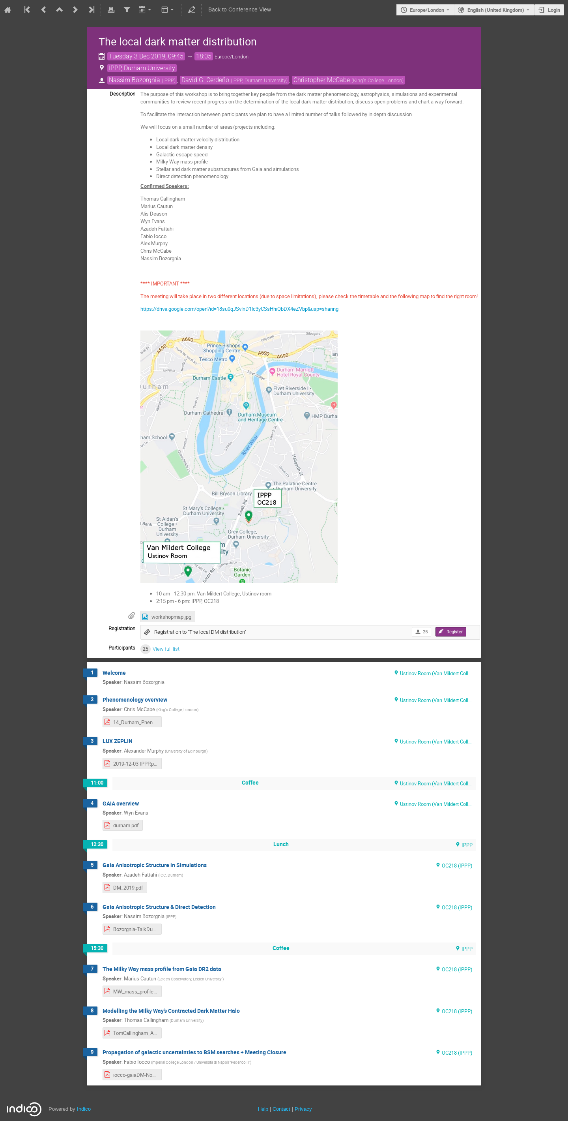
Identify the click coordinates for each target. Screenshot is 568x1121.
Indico (84, 1109)
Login (554, 9)
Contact (281, 1109)
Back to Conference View (239, 9)
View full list (166, 649)
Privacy (303, 1109)
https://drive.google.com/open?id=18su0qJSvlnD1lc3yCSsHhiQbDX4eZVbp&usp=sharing (239, 308)
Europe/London (427, 9)
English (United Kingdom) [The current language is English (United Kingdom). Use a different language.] (495, 9)
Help (263, 1109)
